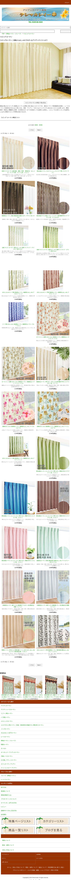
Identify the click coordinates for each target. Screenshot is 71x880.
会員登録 (38, 854)
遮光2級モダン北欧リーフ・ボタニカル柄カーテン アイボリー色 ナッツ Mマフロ (33, 688)
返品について (43, 867)
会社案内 (35, 815)
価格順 (36, 125)
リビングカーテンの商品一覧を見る (35, 102)
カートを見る (39, 858)
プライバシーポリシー (19, 870)
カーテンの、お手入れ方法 (35, 803)
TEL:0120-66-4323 (35, 22)
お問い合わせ (5, 862)
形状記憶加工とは (35, 795)
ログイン (4, 858)
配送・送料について (31, 867)
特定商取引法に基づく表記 (56, 867)
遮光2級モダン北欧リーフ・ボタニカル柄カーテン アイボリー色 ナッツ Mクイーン (54, 688)
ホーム (9, 867)
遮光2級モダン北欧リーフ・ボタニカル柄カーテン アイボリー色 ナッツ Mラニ (11, 688)
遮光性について (35, 791)
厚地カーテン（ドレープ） (14, 33)
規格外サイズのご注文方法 (35, 811)
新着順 (40, 125)
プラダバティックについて (35, 799)
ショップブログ (44, 870)
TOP (3, 33)
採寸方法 (35, 787)
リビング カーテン (29, 33)
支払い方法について (18, 867)
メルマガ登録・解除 (33, 870)
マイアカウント (5, 854)
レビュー (35, 807)
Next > (39, 130)
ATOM (56, 870)
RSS (52, 870)
